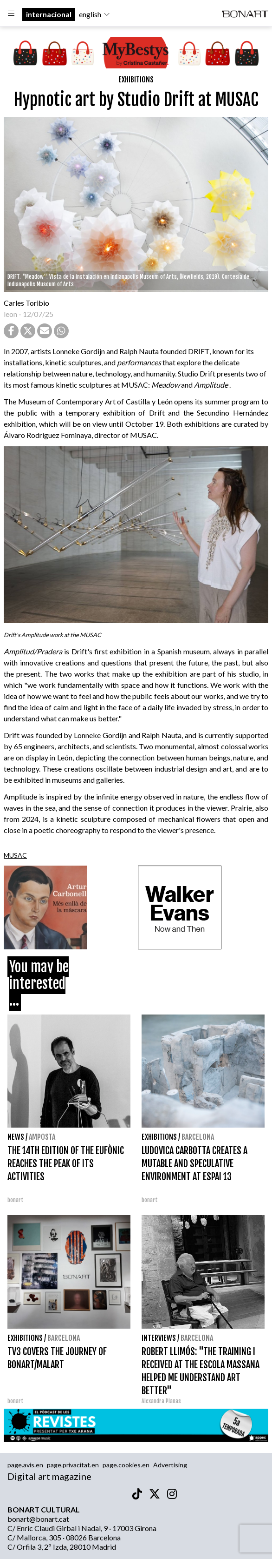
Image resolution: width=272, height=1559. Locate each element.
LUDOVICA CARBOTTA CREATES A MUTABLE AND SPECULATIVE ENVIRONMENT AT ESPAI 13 (194, 1164)
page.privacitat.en (73, 1465)
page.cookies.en (126, 1465)
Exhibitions (136, 79)
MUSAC (15, 855)
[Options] (11, 14)
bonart (15, 1199)
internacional (48, 14)
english (94, 14)
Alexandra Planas (161, 1401)
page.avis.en (25, 1465)
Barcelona (197, 1137)
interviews (159, 1338)
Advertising (170, 1465)
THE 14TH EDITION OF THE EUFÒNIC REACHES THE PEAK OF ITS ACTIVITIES (65, 1164)
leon (10, 313)
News (15, 1137)
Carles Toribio (27, 302)
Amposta (42, 1137)
